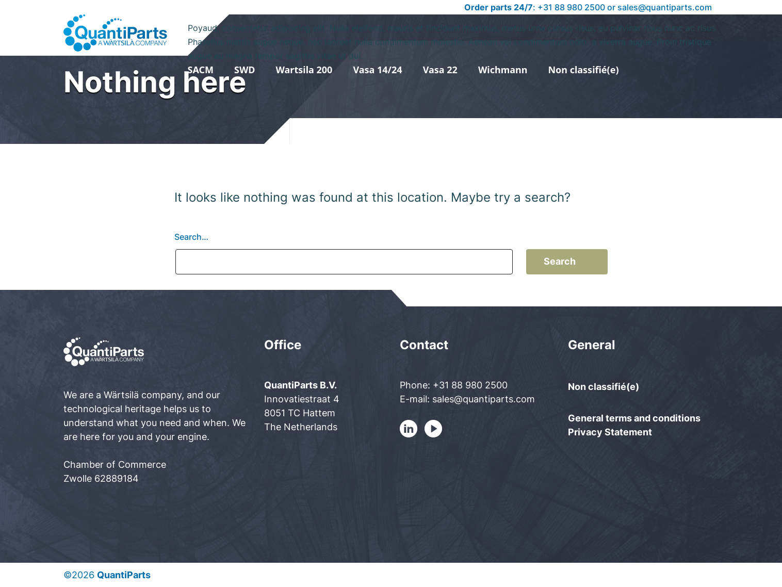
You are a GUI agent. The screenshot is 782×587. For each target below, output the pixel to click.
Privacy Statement (610, 432)
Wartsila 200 (304, 69)
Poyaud (453, 35)
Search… (191, 237)
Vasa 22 (440, 69)
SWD (244, 69)
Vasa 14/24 (377, 69)
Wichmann (503, 69)
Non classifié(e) (583, 69)
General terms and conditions (634, 418)
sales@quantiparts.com (664, 7)
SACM (201, 69)
